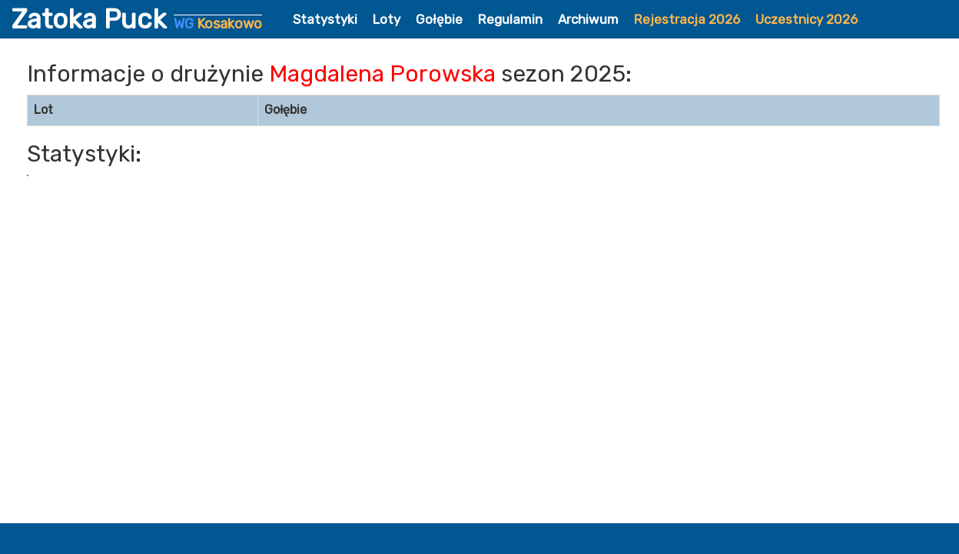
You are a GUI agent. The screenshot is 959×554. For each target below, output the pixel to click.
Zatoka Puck (137, 19)
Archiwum (588, 19)
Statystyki (325, 19)
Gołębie (439, 19)
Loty (386, 19)
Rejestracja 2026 (687, 19)
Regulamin (510, 19)
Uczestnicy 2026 (806, 19)
